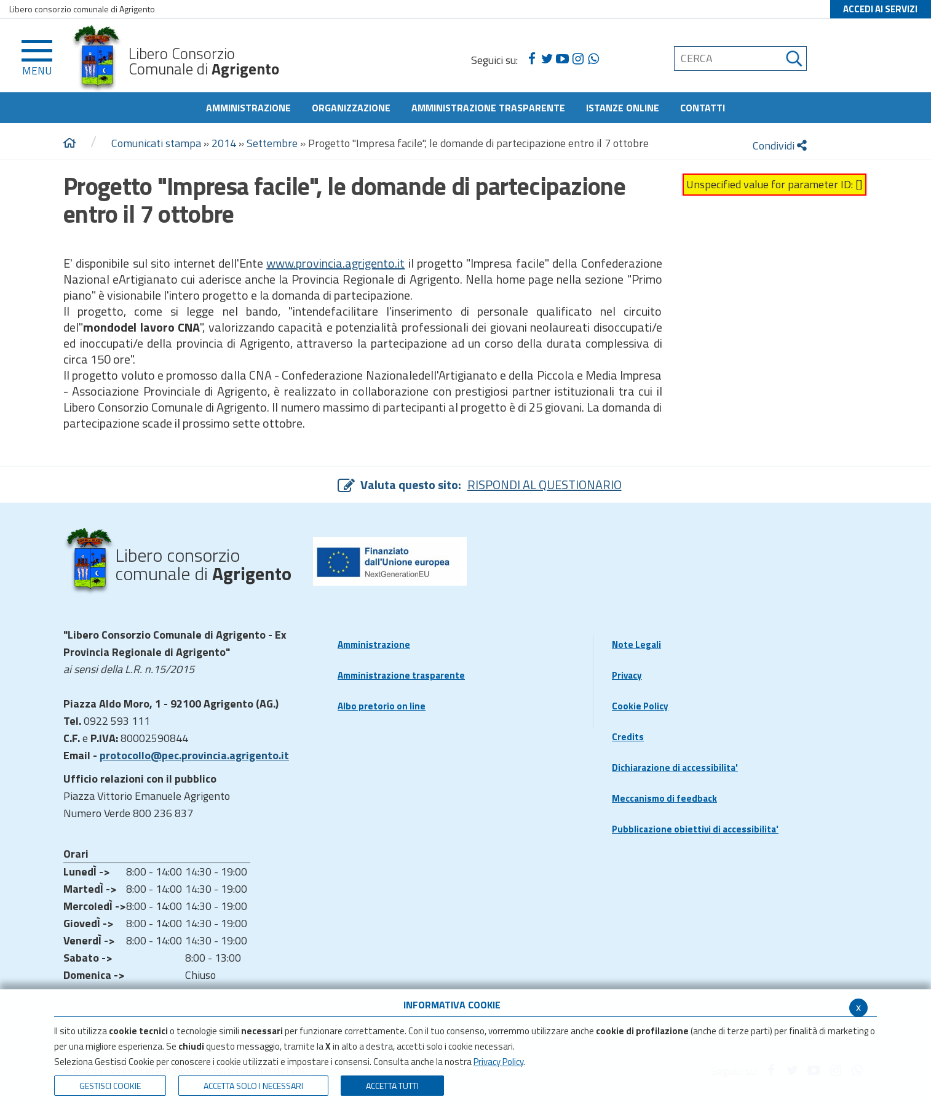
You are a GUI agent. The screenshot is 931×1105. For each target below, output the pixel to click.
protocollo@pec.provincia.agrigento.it (194, 755)
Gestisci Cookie (110, 1085)
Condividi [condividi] (780, 145)
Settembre (272, 143)
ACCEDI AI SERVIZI (880, 9)
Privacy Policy (498, 1062)
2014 (224, 143)
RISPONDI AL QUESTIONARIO (544, 484)
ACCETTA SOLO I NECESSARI (253, 1085)
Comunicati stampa (156, 143)
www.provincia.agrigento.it (335, 263)
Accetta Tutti (392, 1085)
